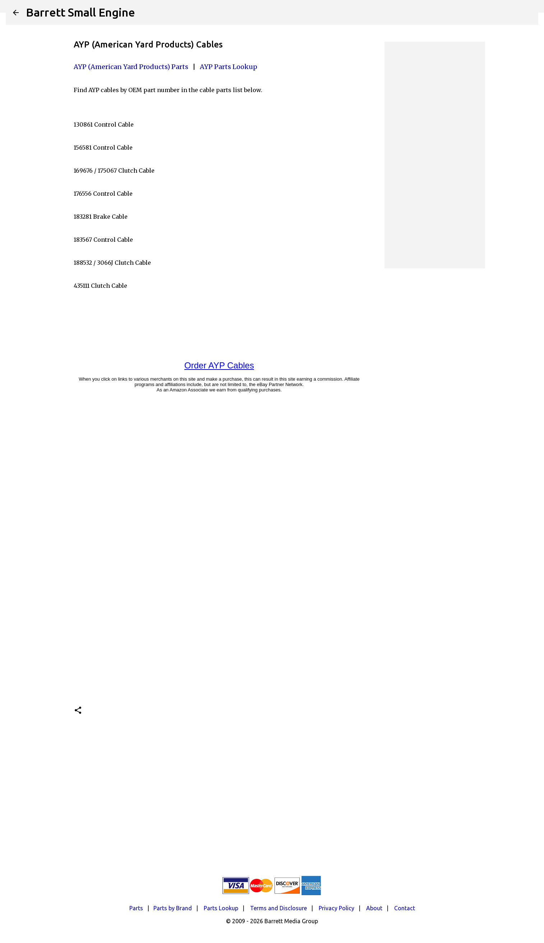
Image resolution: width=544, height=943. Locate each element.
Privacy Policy (336, 908)
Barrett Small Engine (80, 12)
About (374, 908)
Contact (404, 908)
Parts (136, 908)
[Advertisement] (434, 155)
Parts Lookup (221, 908)
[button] (78, 711)
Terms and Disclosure (278, 908)
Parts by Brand (172, 908)
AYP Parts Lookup (228, 67)
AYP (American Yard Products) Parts (131, 67)
